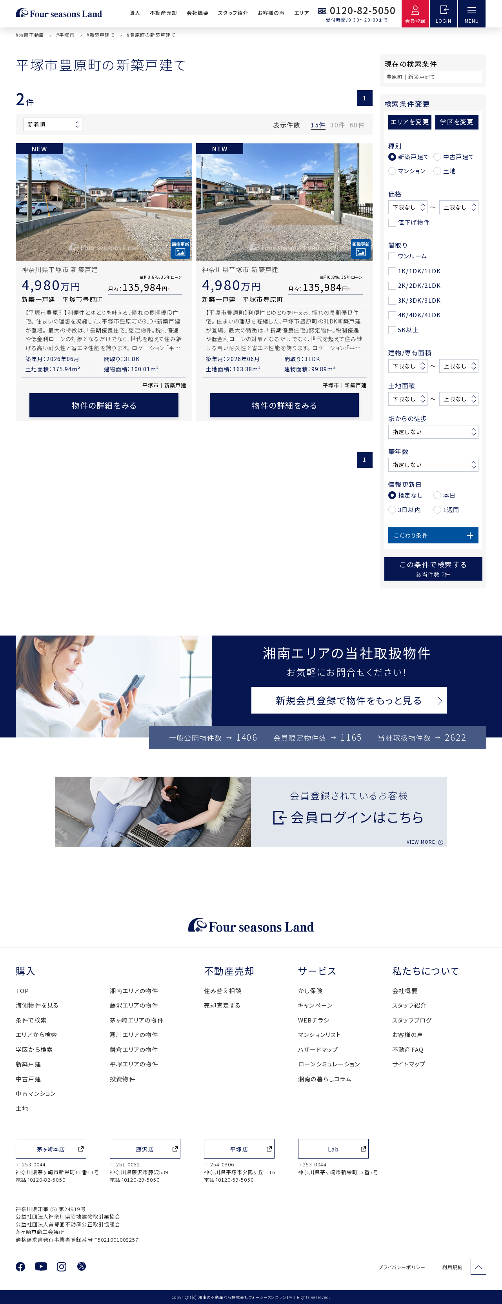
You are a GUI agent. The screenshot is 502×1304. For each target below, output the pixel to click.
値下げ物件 (414, 222)
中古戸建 (28, 1079)
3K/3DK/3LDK (419, 300)
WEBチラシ (313, 1020)
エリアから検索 (36, 1034)
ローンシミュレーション (329, 1064)
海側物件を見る (37, 1005)
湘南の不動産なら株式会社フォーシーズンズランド (244, 1297)
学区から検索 (34, 1049)
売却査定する (222, 1005)
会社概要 (198, 12)
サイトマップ (409, 1064)
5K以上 (408, 329)
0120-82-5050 (363, 10)
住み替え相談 (223, 990)
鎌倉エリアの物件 (134, 1049)
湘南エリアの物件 (134, 990)
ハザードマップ (318, 1049)
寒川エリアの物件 (134, 1034)
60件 (357, 124)
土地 (449, 171)
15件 (318, 124)
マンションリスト (320, 1034)
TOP (22, 990)
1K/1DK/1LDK (419, 271)
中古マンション (36, 1093)
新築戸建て (413, 157)
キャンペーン (315, 1005)
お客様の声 (271, 12)
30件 (337, 124)
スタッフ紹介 (233, 12)
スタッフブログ (412, 1020)
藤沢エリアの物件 (134, 1005)
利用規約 (452, 1267)
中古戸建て (459, 157)
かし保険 (310, 990)
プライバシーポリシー (402, 1267)
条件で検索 (31, 1020)
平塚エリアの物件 (134, 1064)
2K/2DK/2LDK (419, 285)
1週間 (451, 509)
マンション (412, 171)
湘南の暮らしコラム (325, 1079)
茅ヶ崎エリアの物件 (137, 1020)
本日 (449, 495)
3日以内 (409, 509)
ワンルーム (412, 256)
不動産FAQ (408, 1049)
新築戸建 (28, 1064)
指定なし (410, 495)
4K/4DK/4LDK (419, 315)
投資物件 (122, 1079)
